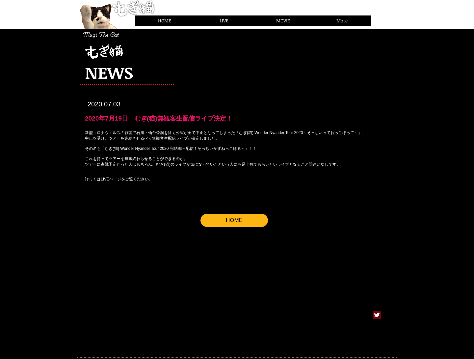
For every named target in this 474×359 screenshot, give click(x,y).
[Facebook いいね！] (386, 19)
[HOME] (234, 220)
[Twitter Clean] (377, 315)
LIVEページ (111, 179)
